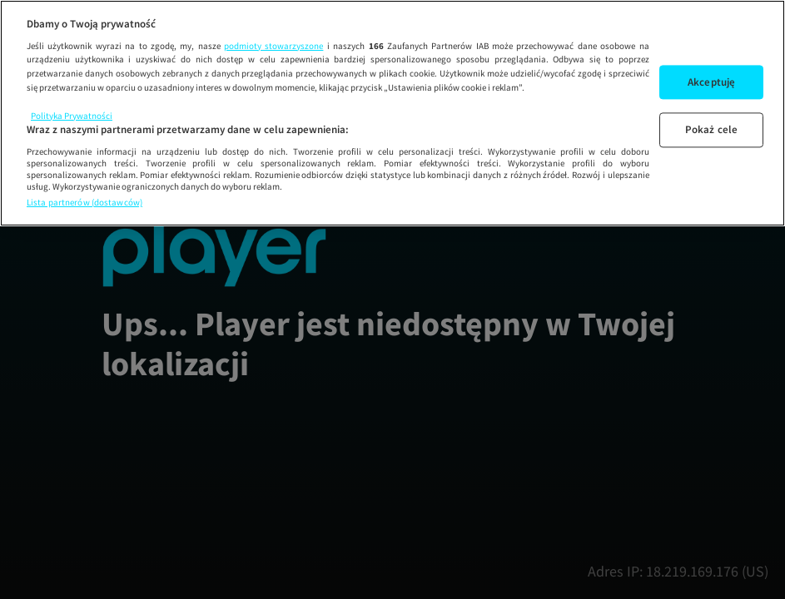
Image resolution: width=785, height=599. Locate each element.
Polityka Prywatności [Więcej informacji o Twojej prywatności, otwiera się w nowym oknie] (71, 115)
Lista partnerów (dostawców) (84, 202)
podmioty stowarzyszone (273, 46)
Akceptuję (711, 82)
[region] (392, 113)
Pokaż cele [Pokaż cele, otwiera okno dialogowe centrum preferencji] (711, 130)
